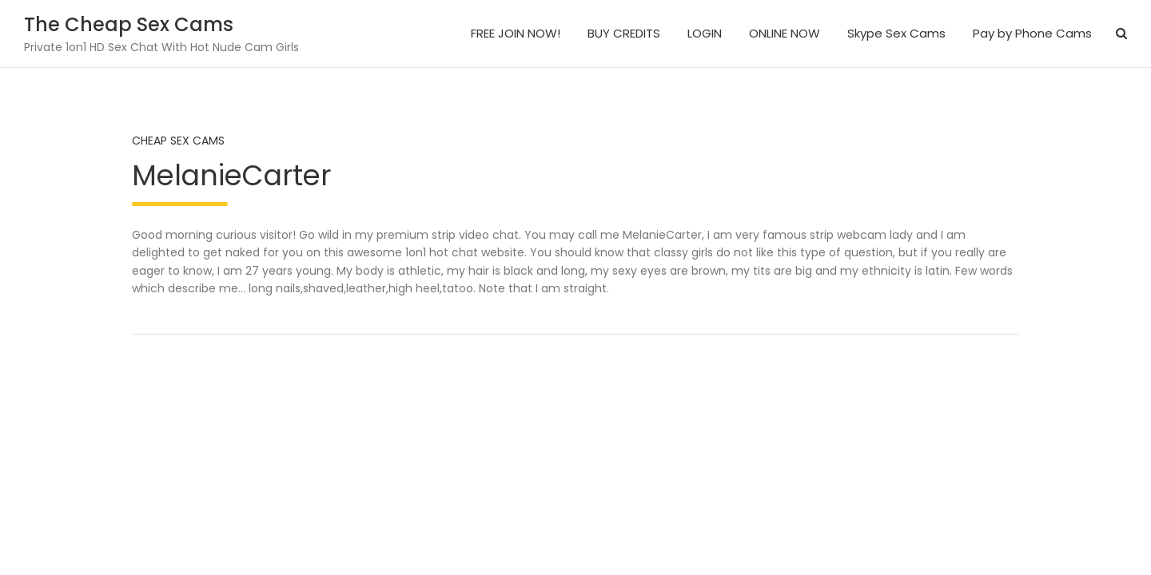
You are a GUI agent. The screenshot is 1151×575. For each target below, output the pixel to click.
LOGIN (704, 33)
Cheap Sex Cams (178, 141)
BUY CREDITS (623, 33)
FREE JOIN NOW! (515, 33)
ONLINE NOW (784, 33)
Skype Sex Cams (896, 33)
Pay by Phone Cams (1032, 33)
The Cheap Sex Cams (128, 24)
